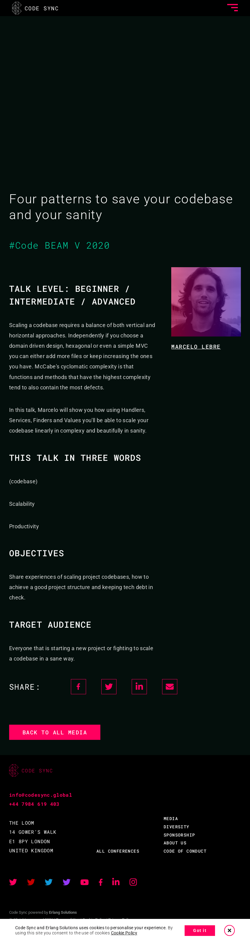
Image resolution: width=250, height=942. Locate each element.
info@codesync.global (40, 795)
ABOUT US (175, 843)
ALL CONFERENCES (117, 851)
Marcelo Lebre (196, 346)
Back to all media (55, 732)
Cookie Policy (124, 932)
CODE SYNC (35, 8)
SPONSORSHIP (179, 835)
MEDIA (171, 818)
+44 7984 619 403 (34, 804)
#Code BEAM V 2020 (59, 245)
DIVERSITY (176, 827)
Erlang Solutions (63, 912)
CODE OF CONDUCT (185, 851)
